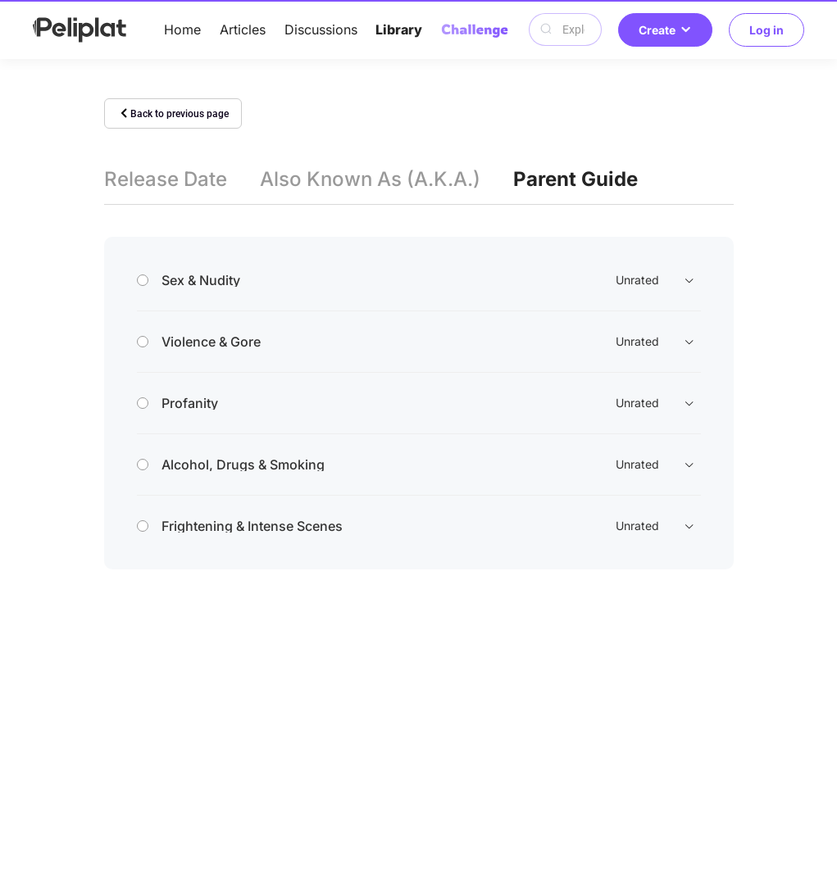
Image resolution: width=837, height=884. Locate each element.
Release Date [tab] (165, 179)
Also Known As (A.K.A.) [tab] (370, 179)
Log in (766, 30)
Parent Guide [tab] (575, 179)
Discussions (320, 29)
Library (398, 29)
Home (182, 29)
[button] (419, 280)
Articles (243, 29)
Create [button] (665, 30)
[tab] (419, 280)
